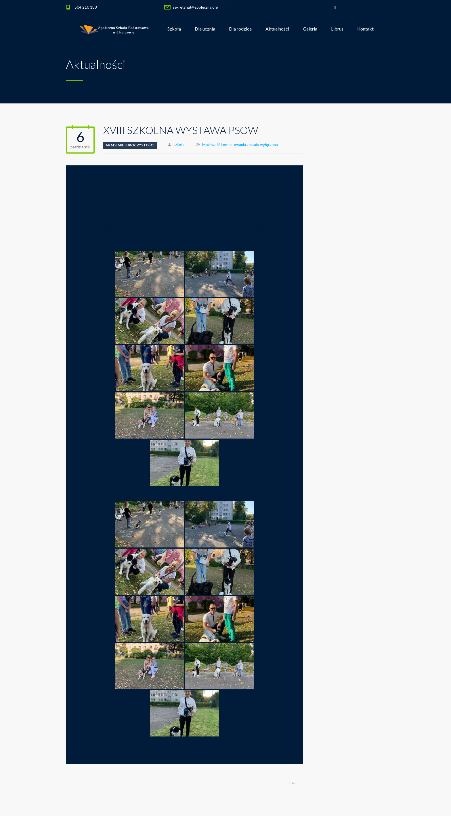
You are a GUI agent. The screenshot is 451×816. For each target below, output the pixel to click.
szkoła (178, 144)
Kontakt (365, 28)
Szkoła (174, 28)
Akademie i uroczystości (130, 145)
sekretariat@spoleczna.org (195, 7)
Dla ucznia (205, 28)
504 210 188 (85, 7)
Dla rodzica (240, 28)
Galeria (310, 28)
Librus (337, 28)
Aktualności (277, 28)
